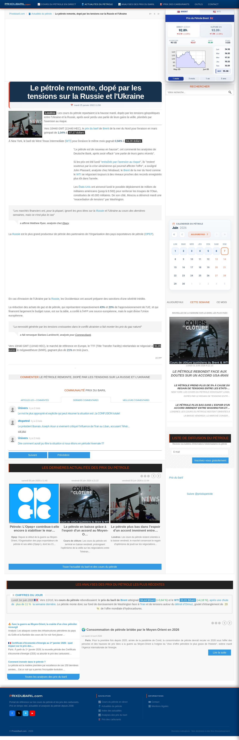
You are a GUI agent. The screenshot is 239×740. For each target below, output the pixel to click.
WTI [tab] (217, 11)
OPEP (148, 234)
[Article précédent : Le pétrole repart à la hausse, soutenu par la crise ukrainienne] (28, 455)
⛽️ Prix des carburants (174, 4)
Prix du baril (176, 477)
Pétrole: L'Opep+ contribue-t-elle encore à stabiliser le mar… (34, 528)
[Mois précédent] (182, 234)
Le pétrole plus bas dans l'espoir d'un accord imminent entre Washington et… (202, 406)
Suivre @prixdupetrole (200, 493)
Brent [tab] (182, 11)
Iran (143, 604)
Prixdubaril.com (17, 13)
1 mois (176, 78)
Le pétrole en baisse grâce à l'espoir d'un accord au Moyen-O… (85, 530)
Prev (153, 476)
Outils (199, 4)
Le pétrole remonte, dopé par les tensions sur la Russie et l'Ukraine (85, 92)
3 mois (192, 78)
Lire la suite (219, 652)
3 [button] (191, 251)
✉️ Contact (153, 702)
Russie (100, 210)
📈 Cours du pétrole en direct (57, 4)
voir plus (22, 431)
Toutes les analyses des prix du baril (48, 676)
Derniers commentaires (86, 400)
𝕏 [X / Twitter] (19, 713)
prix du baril (91, 128)
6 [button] (216, 251)
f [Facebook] (12, 713)
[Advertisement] (85, 51)
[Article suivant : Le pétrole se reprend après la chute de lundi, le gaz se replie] (69, 455)
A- (158, 13)
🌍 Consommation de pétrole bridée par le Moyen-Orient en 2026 (130, 629)
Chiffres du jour (29, 595)
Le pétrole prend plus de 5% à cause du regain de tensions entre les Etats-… (202, 387)
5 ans (223, 78)
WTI (68, 141)
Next (158, 476)
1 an (208, 78)
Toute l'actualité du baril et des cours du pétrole (89, 566)
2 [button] (183, 251)
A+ (150, 13)
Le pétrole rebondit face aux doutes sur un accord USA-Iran (199, 373)
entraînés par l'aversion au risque (121, 161)
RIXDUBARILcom (25, 696)
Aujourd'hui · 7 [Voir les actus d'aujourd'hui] (199, 234)
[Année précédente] (174, 234)
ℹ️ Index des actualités (109, 710)
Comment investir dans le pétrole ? (27, 662)
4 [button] (200, 251)
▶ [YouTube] (32, 713)
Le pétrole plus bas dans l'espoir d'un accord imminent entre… (135, 528)
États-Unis (84, 186)
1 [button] (175, 251)
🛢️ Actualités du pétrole (97, 4)
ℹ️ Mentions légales (158, 706)
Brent (106, 128)
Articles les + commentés (35, 400)
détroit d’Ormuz (184, 604)
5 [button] (208, 251)
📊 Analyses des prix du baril (136, 4)
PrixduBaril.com (19, 731)
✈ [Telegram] (26, 713)
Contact (213, 4)
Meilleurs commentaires (136, 400)
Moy (219, 71)
